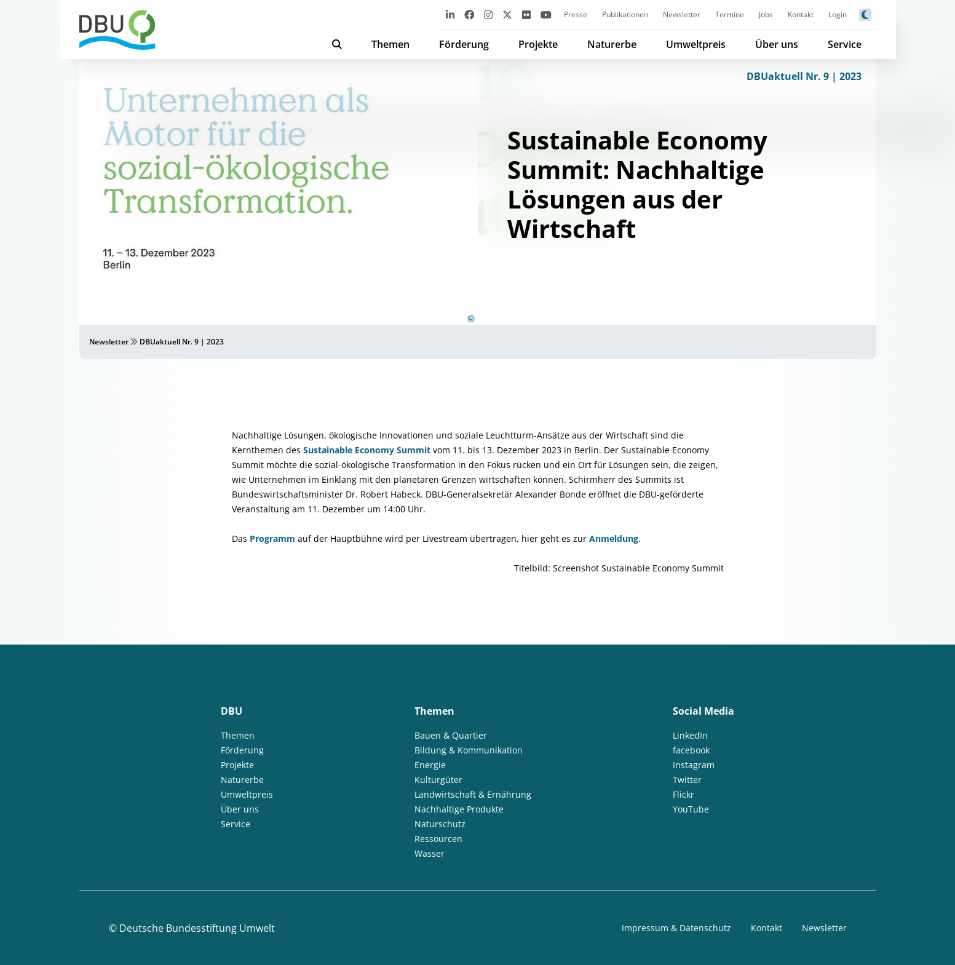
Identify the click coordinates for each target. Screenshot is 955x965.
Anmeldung (613, 538)
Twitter (687, 779)
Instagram (694, 765)
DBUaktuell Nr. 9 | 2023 (804, 76)
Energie (430, 765)
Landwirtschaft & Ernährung (472, 794)
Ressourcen (438, 838)
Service (845, 44)
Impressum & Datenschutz (676, 928)
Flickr (683, 794)
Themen (390, 44)
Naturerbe (611, 44)
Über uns (776, 44)
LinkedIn (690, 735)
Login (837, 14)
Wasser (429, 853)
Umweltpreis (696, 44)
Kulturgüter (438, 779)
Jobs (766, 14)
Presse (575, 14)
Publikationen (625, 14)
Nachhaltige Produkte (459, 809)
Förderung (464, 44)
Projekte (538, 44)
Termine (729, 14)
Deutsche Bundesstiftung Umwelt (197, 928)
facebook (691, 750)
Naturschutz (440, 824)
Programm (272, 538)
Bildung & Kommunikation (468, 750)
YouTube (691, 809)
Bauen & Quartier (450, 735)
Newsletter (681, 14)
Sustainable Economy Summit (366, 450)
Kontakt (801, 14)
